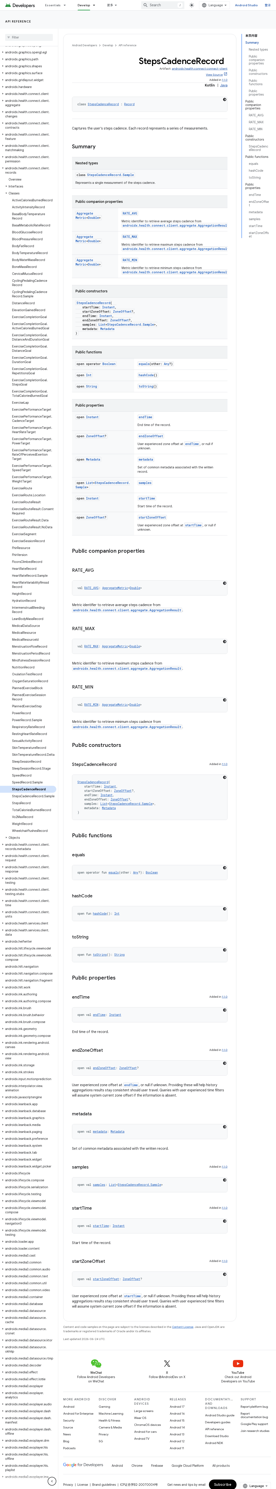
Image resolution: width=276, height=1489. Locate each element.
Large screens (143, 1415)
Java (223, 85)
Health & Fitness (109, 1425)
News (67, 1439)
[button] (28, 52)
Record (129, 104)
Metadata (107, 329)
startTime (147, 503)
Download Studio (217, 1440)
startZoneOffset (152, 522)
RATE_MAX (130, 237)
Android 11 (177, 1452)
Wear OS (140, 1422)
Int (88, 375)
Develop (108, 45)
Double (80, 218)
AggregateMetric (90, 213)
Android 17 (177, 1411)
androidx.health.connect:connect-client (199, 68)
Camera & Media (110, 1432)
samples (145, 483)
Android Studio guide (219, 1420)
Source (68, 1432)
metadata (146, 459)
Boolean (109, 364)
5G (101, 1445)
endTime (145, 417)
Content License (182, 1331)
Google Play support (254, 1428)
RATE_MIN (130, 260)
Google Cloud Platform (188, 1470)
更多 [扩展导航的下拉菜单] (110, 5)
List (102, 324)
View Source (214, 75)
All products (221, 1470)
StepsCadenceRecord (103, 104)
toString (146, 386)
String (91, 386)
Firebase (157, 1470)
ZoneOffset (122, 311)
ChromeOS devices (147, 1429)
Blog (66, 1445)
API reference (18, 21)
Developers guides (217, 1426)
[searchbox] (29, 37)
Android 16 (177, 1418)
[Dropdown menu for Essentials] (66, 5)
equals (144, 364)
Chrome (137, 1470)
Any (166, 364)
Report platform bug (254, 1411)
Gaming (104, 1411)
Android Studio (250, 5)
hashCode (146, 375)
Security (68, 1425)
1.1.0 (224, 80)
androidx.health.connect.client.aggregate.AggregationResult (176, 225)
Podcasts (69, 1452)
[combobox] (166, 5)
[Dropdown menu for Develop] (96, 5)
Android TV (141, 1443)
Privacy (103, 1439)
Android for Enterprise (78, 1418)
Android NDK (214, 1447)
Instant (108, 307)
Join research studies (255, 1435)
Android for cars (145, 1436)
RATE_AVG (130, 213)
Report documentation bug (254, 1419)
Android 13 (177, 1439)
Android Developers (84, 45)
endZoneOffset (151, 436)
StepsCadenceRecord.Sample (110, 175)
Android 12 (177, 1445)
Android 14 (177, 1432)
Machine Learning (111, 1418)
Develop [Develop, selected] (84, 5)
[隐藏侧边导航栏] (52, 1481)
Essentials (53, 5)
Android (68, 1411)
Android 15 (177, 1425)
